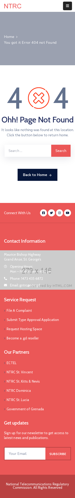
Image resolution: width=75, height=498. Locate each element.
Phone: (26, 279)
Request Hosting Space (24, 329)
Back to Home (37, 175)
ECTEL (12, 363)
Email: (25, 285)
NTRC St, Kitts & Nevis (23, 381)
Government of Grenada (25, 409)
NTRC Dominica (19, 391)
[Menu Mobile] (67, 6)
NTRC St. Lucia (18, 400)
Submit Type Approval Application (33, 320)
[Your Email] (25, 454)
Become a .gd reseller (23, 338)
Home (9, 36)
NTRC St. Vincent (20, 372)
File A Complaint (19, 311)
